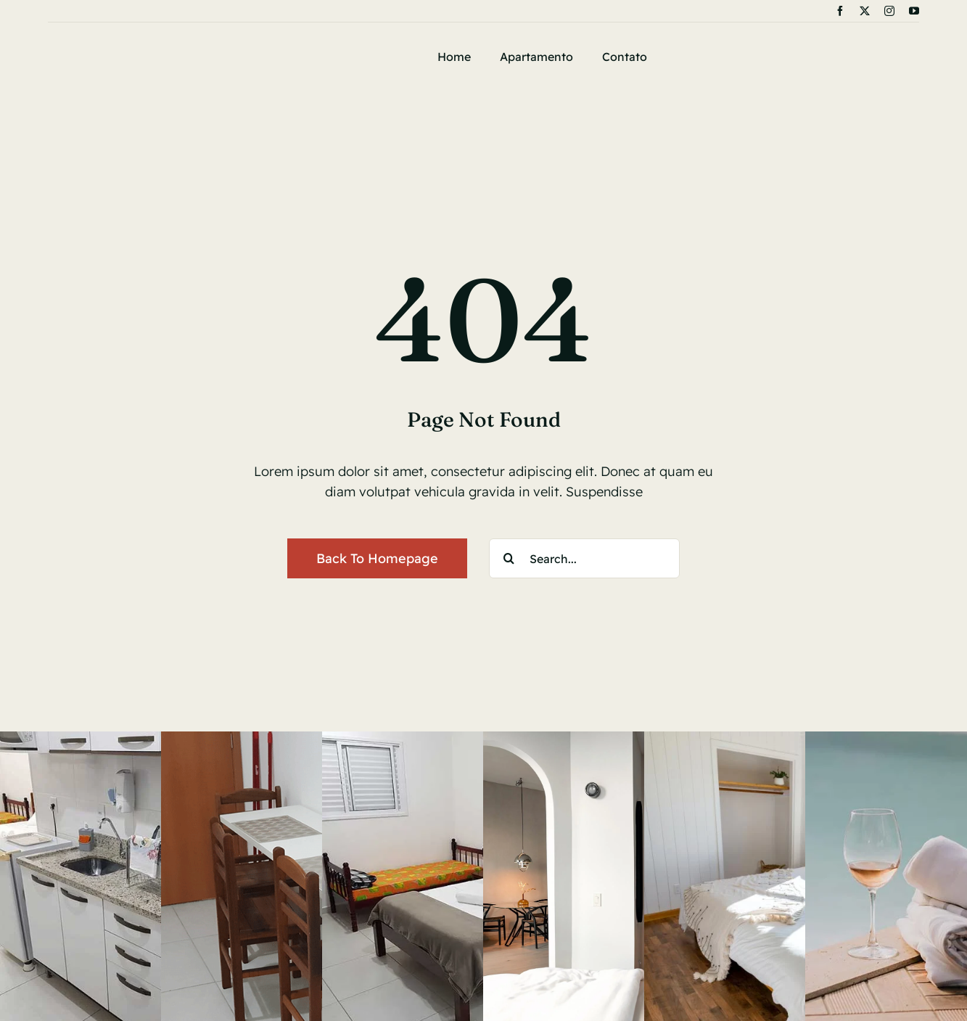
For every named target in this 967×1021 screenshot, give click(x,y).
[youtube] (914, 11)
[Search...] (584, 558)
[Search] (509, 558)
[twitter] (865, 11)
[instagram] (889, 11)
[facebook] (840, 11)
